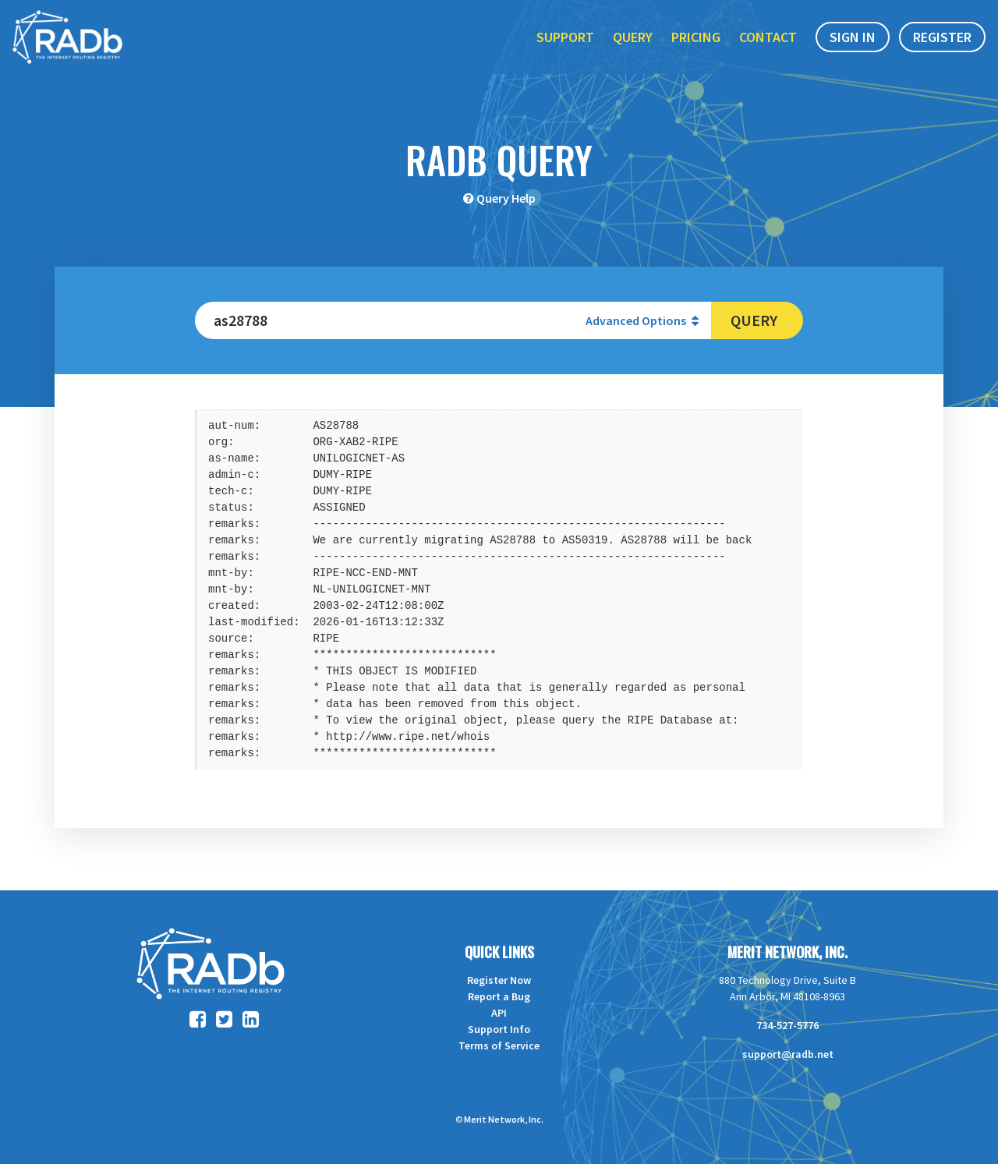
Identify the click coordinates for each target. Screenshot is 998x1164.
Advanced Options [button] (642, 320)
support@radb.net (787, 1054)
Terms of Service (499, 1045)
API (499, 1013)
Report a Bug (499, 996)
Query (633, 46)
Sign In (853, 46)
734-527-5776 (787, 1025)
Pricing (695, 46)
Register (942, 46)
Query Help (506, 198)
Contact (768, 46)
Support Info (499, 1029)
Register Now (499, 980)
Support (565, 46)
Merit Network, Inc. (787, 952)
